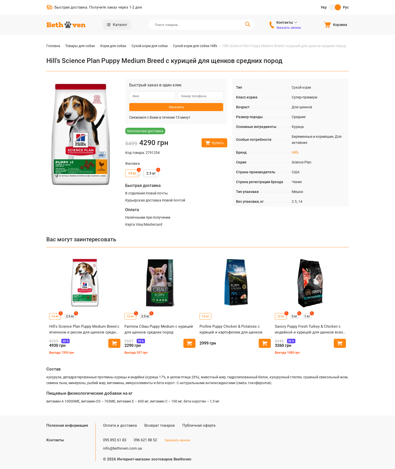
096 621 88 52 (145, 440)
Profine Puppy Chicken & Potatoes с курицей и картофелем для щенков (231, 329)
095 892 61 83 (114, 440)
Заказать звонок (288, 27)
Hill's (295, 152)
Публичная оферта (198, 425)
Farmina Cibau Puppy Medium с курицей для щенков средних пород (158, 329)
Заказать (176, 107)
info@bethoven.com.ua (122, 448)
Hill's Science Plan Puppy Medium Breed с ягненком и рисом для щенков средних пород (84, 329)
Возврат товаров (159, 425)
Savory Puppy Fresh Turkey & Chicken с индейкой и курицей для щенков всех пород (309, 329)
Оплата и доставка (120, 425)
